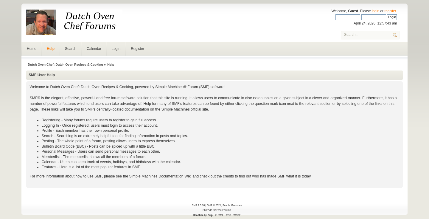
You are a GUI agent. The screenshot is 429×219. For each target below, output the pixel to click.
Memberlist (50, 157)
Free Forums (224, 210)
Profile (46, 130)
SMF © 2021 (214, 205)
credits (228, 176)
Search (70, 49)
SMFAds (207, 210)
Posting (47, 141)
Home (31, 49)
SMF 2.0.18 (198, 205)
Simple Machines (232, 205)
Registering (50, 120)
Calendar (94, 49)
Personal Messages (57, 151)
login (375, 11)
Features (48, 167)
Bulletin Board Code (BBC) (63, 146)
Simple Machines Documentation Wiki (160, 176)
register (390, 11)
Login (116, 49)
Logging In (50, 125)
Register (137, 49)
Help (51, 49)
